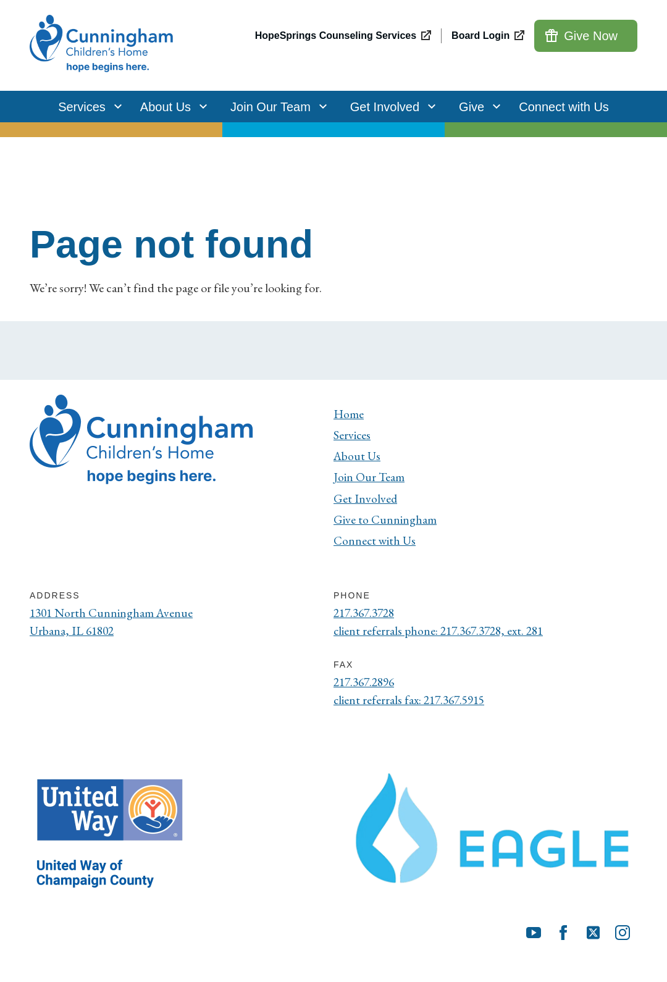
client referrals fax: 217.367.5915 (413, 704)
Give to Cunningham (385, 521)
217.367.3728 (367, 616)
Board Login (480, 35)
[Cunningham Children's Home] (103, 45)
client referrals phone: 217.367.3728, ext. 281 (443, 634)
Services (86, 106)
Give (476, 106)
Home (349, 414)
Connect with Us (564, 107)
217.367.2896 (367, 686)
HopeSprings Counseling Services (335, 35)
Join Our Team (275, 106)
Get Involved (389, 106)
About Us (170, 106)
